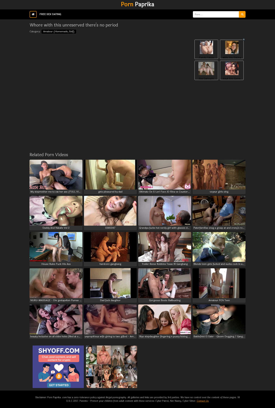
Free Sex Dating (50, 14)
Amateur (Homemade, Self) (59, 31)
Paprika (137, 4)
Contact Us (203, 401)
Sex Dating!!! (206, 79)
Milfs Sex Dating (232, 58)
